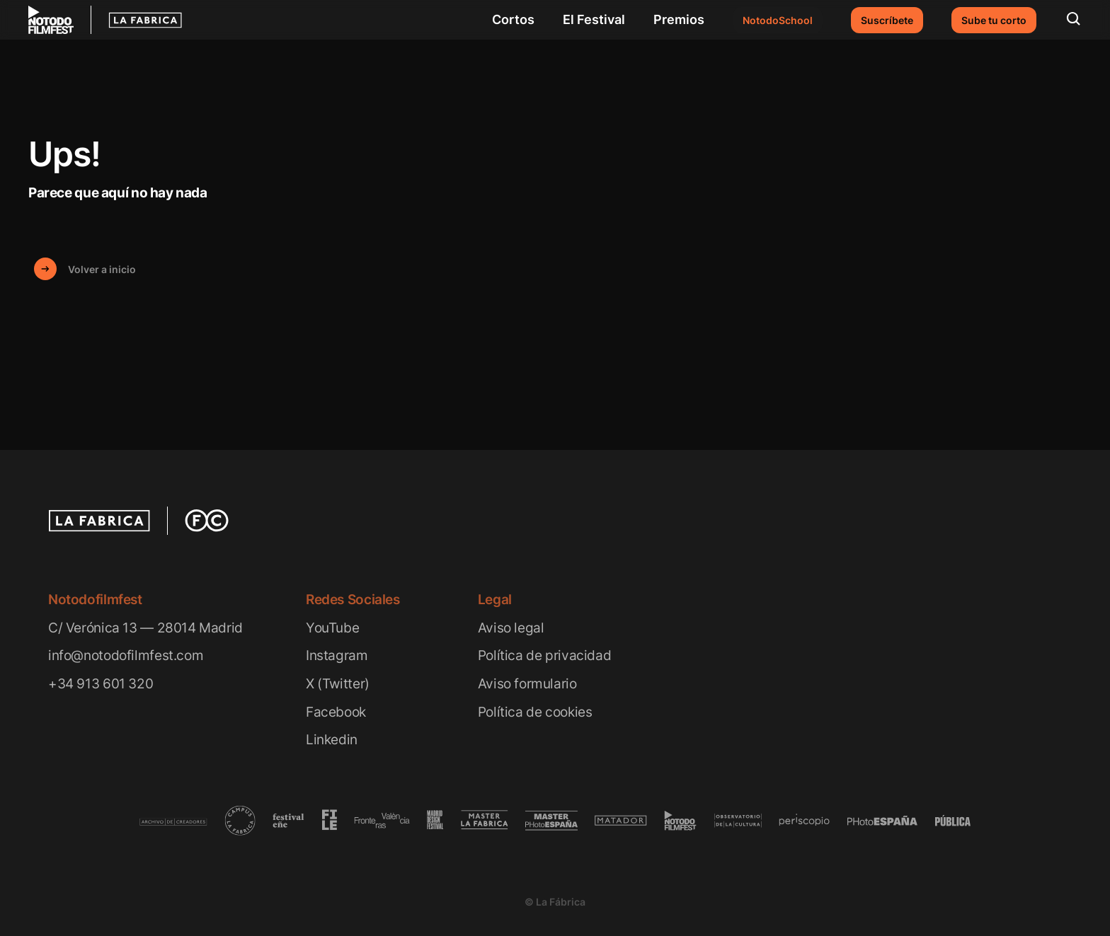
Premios (678, 19)
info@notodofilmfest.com (125, 655)
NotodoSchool (778, 20)
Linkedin (331, 740)
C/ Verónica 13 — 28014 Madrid (145, 628)
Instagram (337, 655)
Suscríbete (887, 20)
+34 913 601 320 (100, 684)
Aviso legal (511, 628)
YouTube (332, 628)
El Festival (594, 19)
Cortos (513, 19)
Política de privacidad (545, 655)
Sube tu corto (993, 20)
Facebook (336, 712)
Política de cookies (535, 712)
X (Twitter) (338, 684)
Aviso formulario (527, 684)
